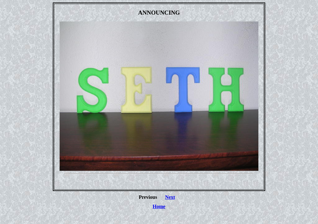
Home (159, 206)
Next (170, 197)
